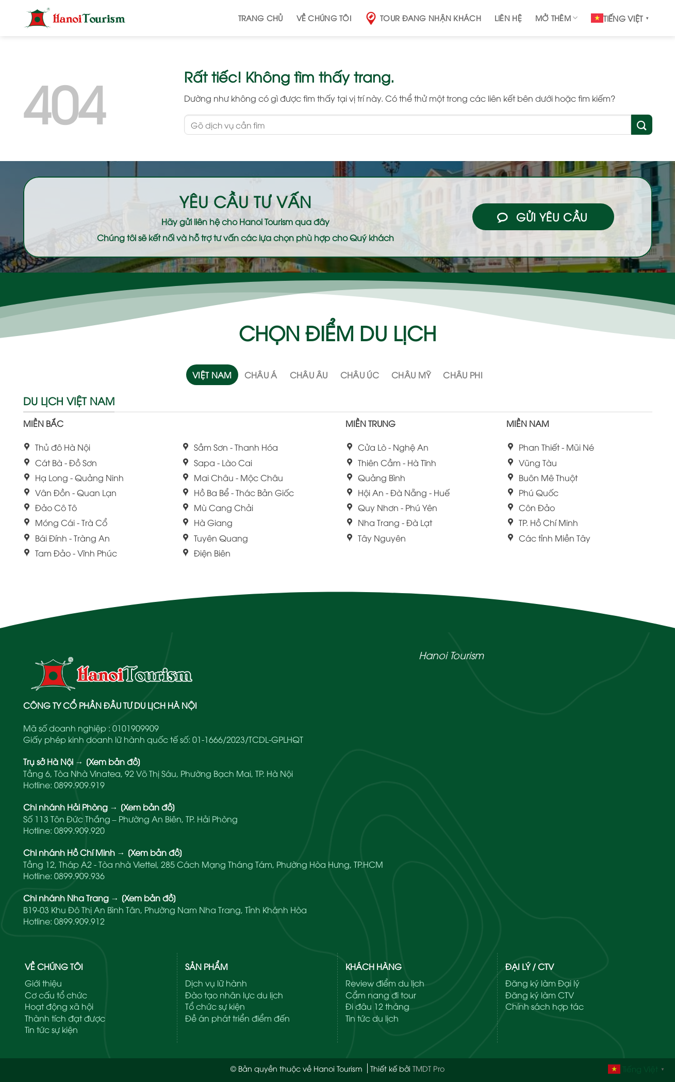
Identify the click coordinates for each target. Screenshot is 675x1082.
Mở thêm (556, 18)
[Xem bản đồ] (113, 761)
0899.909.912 (79, 921)
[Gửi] (641, 125)
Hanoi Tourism (451, 654)
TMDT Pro (428, 1068)
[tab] (212, 374)
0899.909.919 (79, 784)
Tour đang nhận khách (423, 18)
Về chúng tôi (324, 18)
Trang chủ (260, 18)
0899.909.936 (79, 875)
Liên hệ (508, 18)
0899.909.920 (79, 830)
